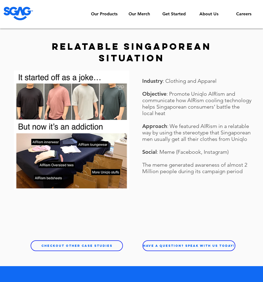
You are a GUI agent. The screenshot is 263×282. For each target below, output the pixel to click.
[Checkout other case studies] (77, 245)
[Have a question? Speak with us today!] (189, 245)
